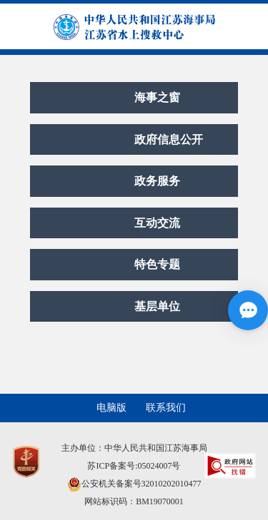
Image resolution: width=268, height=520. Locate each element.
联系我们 (166, 407)
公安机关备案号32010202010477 (134, 484)
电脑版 (111, 407)
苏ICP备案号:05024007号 (133, 466)
